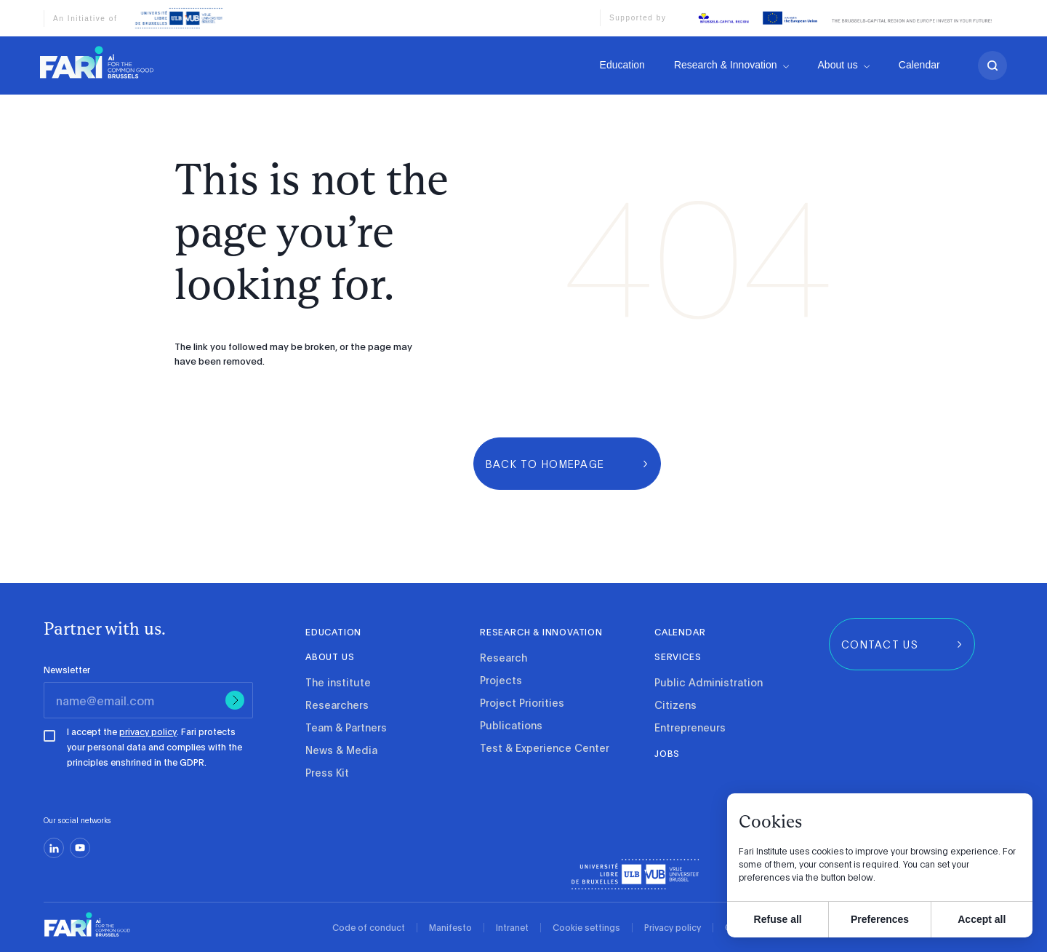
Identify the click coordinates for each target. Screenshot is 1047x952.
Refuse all (778, 919)
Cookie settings (586, 927)
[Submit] (234, 700)
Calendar (919, 68)
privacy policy (148, 731)
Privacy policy (672, 927)
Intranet (512, 927)
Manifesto (450, 927)
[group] (567, 463)
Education (622, 65)
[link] (96, 62)
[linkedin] (54, 848)
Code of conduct (368, 927)
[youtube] (80, 848)
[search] (992, 67)
